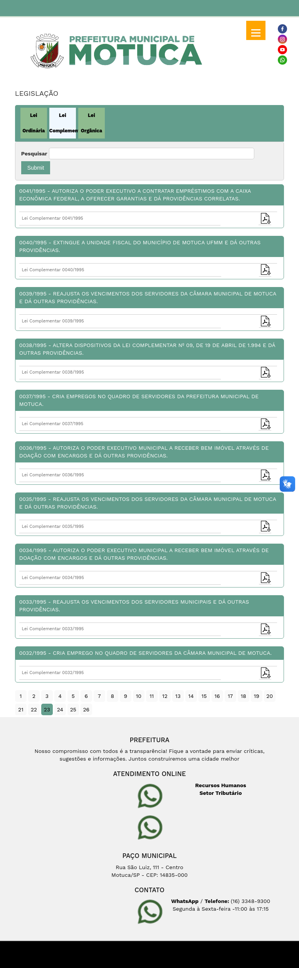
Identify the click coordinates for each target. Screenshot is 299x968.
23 (47, 709)
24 (60, 709)
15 (204, 696)
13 (178, 696)
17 (230, 696)
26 (86, 709)
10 (138, 696)
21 (21, 709)
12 (165, 696)
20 (269, 696)
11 (152, 696)
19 (256, 696)
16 (217, 696)
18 (243, 696)
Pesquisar (34, 153)
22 (34, 709)
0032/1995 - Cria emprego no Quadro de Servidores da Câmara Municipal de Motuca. (145, 653)
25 (73, 709)
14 (191, 696)
